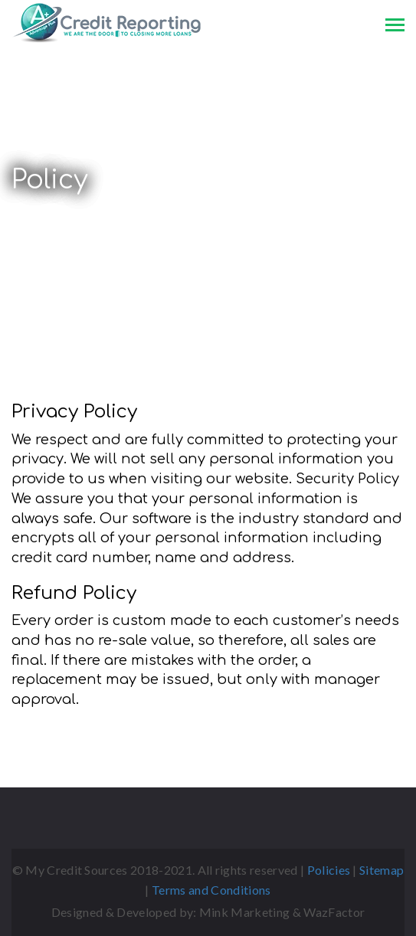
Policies (329, 869)
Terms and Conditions (211, 889)
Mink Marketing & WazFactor (282, 912)
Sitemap (381, 869)
